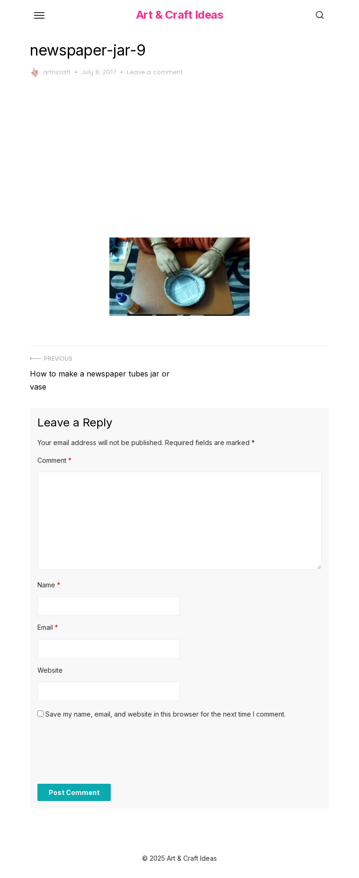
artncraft (50, 72)
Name (48, 585)
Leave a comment (155, 72)
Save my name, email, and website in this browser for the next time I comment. (165, 714)
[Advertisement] (179, 157)
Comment (54, 460)
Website (50, 670)
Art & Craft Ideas (179, 14)
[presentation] (108, 756)
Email (47, 627)
